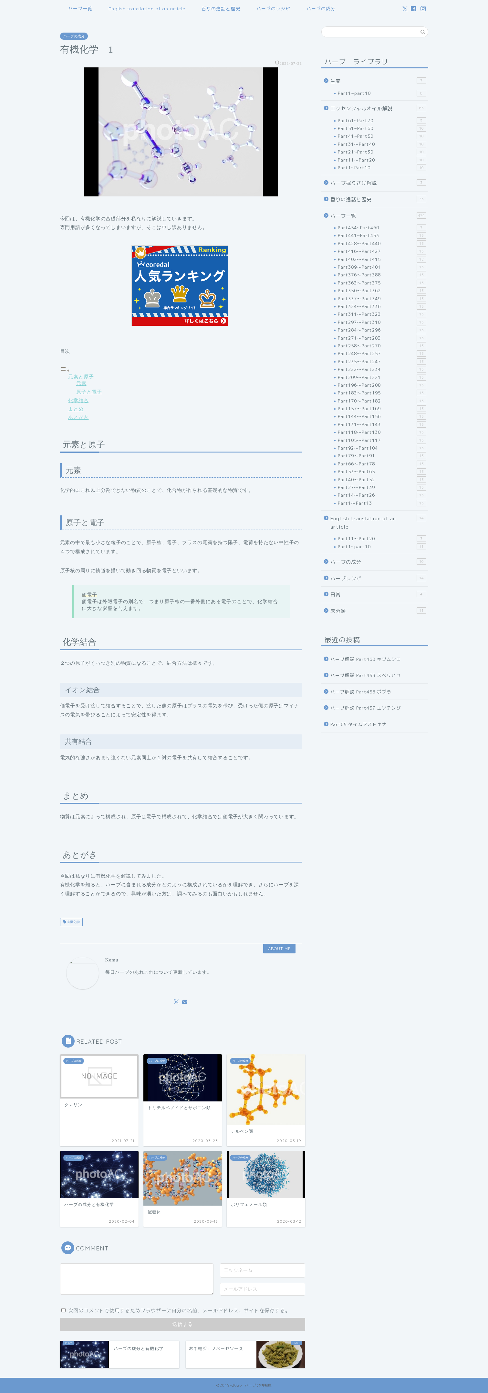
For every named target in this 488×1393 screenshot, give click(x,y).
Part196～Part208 (382, 385)
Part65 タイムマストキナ (358, 724)
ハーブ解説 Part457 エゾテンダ (365, 708)
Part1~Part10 (382, 167)
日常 (378, 594)
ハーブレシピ (378, 578)
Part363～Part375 (382, 283)
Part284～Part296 (382, 330)
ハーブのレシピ (273, 9)
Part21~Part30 (382, 152)
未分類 (378, 610)
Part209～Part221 (382, 377)
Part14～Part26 (382, 495)
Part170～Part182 (382, 401)
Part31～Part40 (382, 144)
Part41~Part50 (382, 136)
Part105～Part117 (382, 440)
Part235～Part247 (382, 361)
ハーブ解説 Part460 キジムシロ (365, 659)
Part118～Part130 (382, 432)
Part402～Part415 (382, 259)
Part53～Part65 (382, 471)
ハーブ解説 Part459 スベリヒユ (365, 675)
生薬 (378, 81)
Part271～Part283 (382, 338)
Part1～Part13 (382, 503)
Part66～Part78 (382, 464)
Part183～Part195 (382, 393)
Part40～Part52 (382, 479)
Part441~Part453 (382, 235)
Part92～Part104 (382, 448)
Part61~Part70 (382, 120)
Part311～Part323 (382, 314)
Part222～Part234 (382, 369)
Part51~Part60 (382, 128)
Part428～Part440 (382, 243)
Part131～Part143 (382, 424)
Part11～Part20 (382, 160)
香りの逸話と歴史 (221, 9)
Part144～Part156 (382, 416)
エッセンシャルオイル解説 (378, 108)
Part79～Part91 (382, 456)
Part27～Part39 (382, 487)
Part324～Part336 (382, 306)
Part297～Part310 (382, 322)
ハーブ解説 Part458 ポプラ (360, 692)
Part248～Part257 (382, 353)
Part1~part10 (382, 93)
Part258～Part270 (382, 346)
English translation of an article (147, 9)
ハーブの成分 (321, 9)
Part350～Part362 (382, 290)
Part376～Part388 (382, 275)
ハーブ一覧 (80, 9)
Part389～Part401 (382, 267)
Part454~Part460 (382, 227)
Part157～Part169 (382, 408)
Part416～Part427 (382, 251)
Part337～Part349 (382, 298)
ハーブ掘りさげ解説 (378, 182)
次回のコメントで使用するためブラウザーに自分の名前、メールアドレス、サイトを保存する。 (179, 1310)
